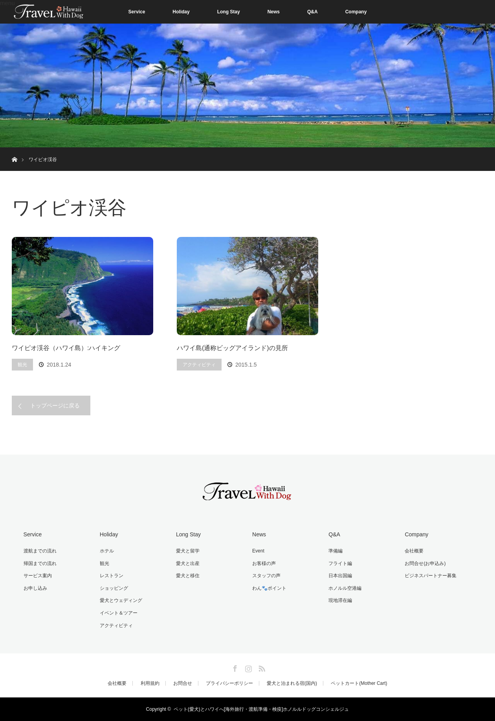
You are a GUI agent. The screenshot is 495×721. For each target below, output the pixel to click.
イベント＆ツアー (119, 613)
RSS (261, 667)
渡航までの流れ (40, 551)
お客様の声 (264, 563)
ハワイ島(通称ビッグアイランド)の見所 (232, 348)
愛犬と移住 (188, 575)
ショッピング (114, 588)
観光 (22, 364)
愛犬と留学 (188, 551)
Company (356, 12)
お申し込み (35, 588)
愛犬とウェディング (121, 600)
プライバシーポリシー (229, 683)
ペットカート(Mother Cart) (359, 683)
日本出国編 (340, 575)
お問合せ (182, 683)
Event (258, 551)
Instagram (247, 667)
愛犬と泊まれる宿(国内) (292, 683)
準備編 (335, 551)
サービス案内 (38, 575)
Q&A (312, 12)
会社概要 (414, 551)
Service (136, 12)
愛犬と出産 (188, 563)
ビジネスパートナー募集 (430, 575)
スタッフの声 (266, 575)
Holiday (180, 12)
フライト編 (340, 563)
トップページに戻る (55, 405)
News (274, 12)
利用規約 (150, 683)
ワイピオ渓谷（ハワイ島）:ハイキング (66, 348)
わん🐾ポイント (269, 588)
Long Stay (228, 12)
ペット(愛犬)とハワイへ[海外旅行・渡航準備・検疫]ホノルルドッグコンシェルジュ (261, 709)
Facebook (234, 667)
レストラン (111, 575)
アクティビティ (199, 364)
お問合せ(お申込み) (425, 563)
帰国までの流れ (40, 563)
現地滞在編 (340, 600)
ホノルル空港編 (344, 588)
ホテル (107, 551)
